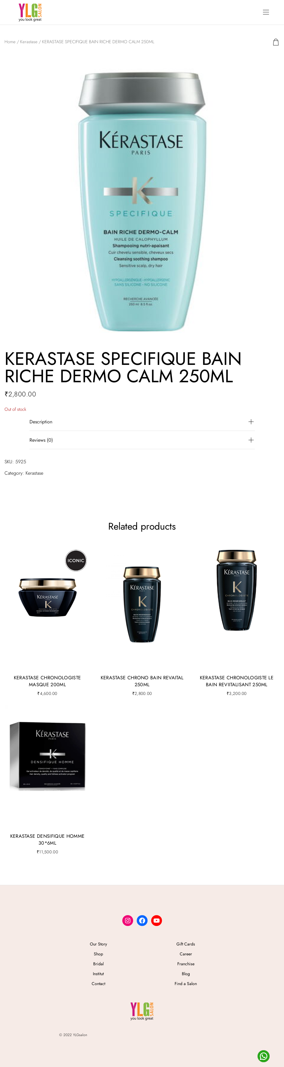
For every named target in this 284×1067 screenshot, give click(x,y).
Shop (98, 954)
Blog (186, 974)
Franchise (185, 964)
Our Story (98, 944)
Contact (98, 984)
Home (10, 41)
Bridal (98, 964)
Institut (98, 974)
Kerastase (29, 41)
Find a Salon (186, 984)
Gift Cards (185, 944)
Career (186, 954)
